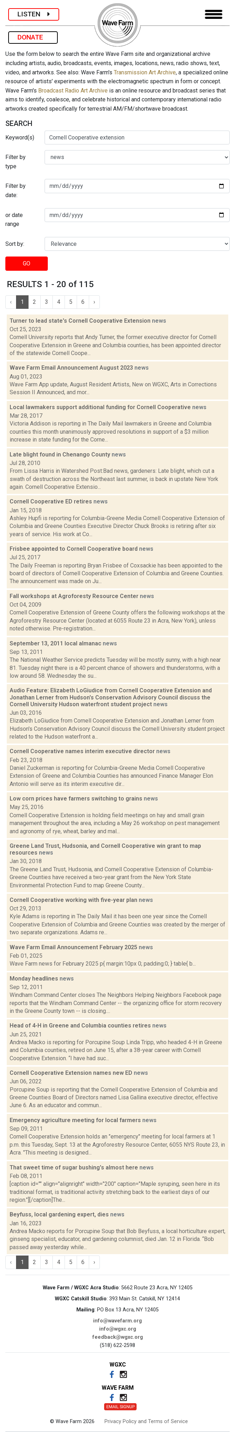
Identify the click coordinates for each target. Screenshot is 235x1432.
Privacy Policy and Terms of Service (146, 1421)
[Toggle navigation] (213, 14)
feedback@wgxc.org (117, 1337)
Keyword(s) (19, 137)
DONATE (32, 37)
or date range (14, 220)
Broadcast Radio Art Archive (73, 90)
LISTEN (33, 14)
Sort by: (14, 244)
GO (26, 263)
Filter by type (15, 162)
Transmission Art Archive (145, 72)
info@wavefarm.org (117, 1321)
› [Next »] (94, 301)
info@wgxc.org (117, 1329)
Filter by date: (15, 191)
